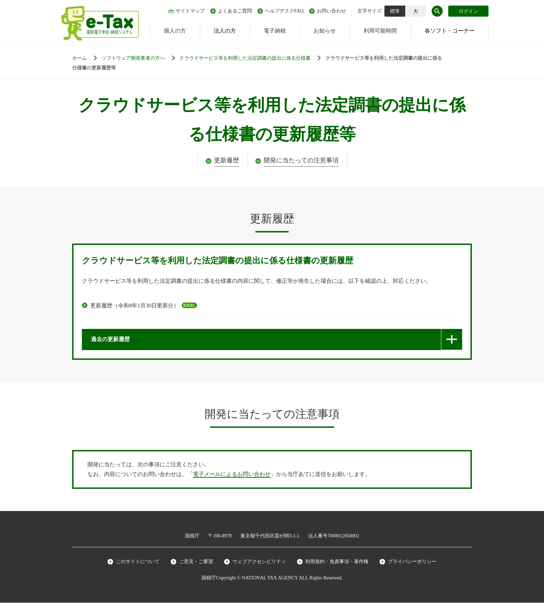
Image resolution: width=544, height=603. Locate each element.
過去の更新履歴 (110, 339)
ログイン (468, 11)
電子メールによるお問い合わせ (232, 474)
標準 (395, 11)
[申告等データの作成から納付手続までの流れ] (140, 58)
